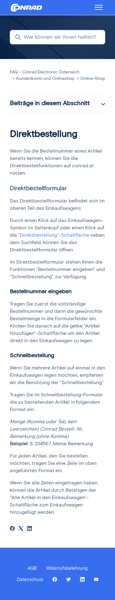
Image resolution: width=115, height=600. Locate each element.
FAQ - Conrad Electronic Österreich (44, 72)
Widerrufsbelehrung (67, 568)
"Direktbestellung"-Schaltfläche (53, 235)
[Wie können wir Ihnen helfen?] (57, 37)
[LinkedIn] (29, 529)
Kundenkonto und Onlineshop (45, 78)
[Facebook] (12, 529)
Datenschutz (30, 579)
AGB (32, 568)
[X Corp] (20, 529)
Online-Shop (92, 78)
